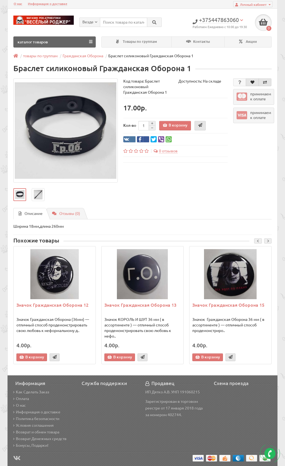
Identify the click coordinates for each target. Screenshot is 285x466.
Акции (248, 41)
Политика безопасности (36, 419)
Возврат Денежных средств (40, 439)
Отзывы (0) (66, 213)
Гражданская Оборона (83, 56)
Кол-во (129, 125)
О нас (18, 4)
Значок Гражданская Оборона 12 (52, 305)
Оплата (21, 398)
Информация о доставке (47, 4)
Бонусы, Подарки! (30, 445)
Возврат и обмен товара (36, 432)
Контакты (198, 41)
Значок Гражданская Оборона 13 (140, 305)
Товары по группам (136, 41)
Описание (31, 213)
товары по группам (40, 56)
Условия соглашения (33, 425)
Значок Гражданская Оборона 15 (228, 305)
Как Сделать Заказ (31, 392)
